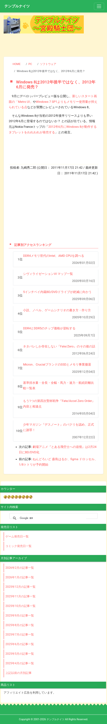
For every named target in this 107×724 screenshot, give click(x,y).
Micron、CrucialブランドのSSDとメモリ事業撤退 (57, 364)
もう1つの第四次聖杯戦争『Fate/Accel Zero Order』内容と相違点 (59, 403)
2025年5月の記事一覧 (19, 653)
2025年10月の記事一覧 (20, 606)
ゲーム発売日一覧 (17, 536)
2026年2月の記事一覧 (19, 567)
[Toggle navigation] (99, 6)
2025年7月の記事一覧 (19, 634)
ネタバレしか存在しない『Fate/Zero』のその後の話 (59, 346)
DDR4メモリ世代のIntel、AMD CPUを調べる (53, 255)
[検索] (53, 518)
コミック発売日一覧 (18, 546)
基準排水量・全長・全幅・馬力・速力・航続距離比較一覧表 (58, 385)
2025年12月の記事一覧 (20, 586)
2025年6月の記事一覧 (19, 644)
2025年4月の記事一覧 (19, 663)
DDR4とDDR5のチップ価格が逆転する (49, 328)
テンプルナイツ (17, 6)
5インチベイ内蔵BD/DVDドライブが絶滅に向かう (57, 292)
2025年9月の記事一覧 (19, 615)
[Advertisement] (53, 44)
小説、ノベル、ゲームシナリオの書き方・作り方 (57, 310)
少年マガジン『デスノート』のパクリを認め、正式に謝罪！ (58, 427)
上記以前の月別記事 (18, 673)
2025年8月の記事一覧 (19, 625)
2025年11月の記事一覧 (20, 596)
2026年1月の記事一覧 (19, 577)
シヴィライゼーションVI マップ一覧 (48, 274)
